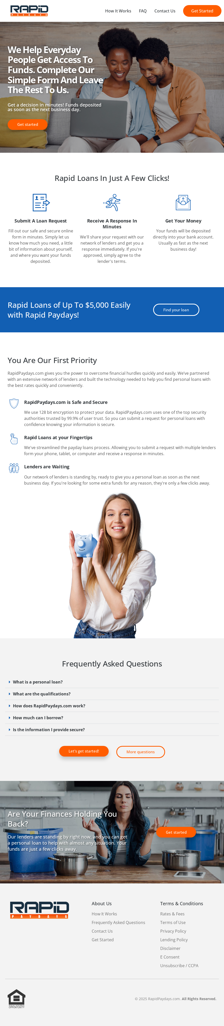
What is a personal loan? (38, 682)
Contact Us (164, 11)
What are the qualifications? (42, 694)
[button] (112, 682)
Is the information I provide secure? (49, 729)
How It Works (118, 11)
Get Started (202, 11)
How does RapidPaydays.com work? (49, 706)
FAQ (143, 11)
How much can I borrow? (38, 718)
